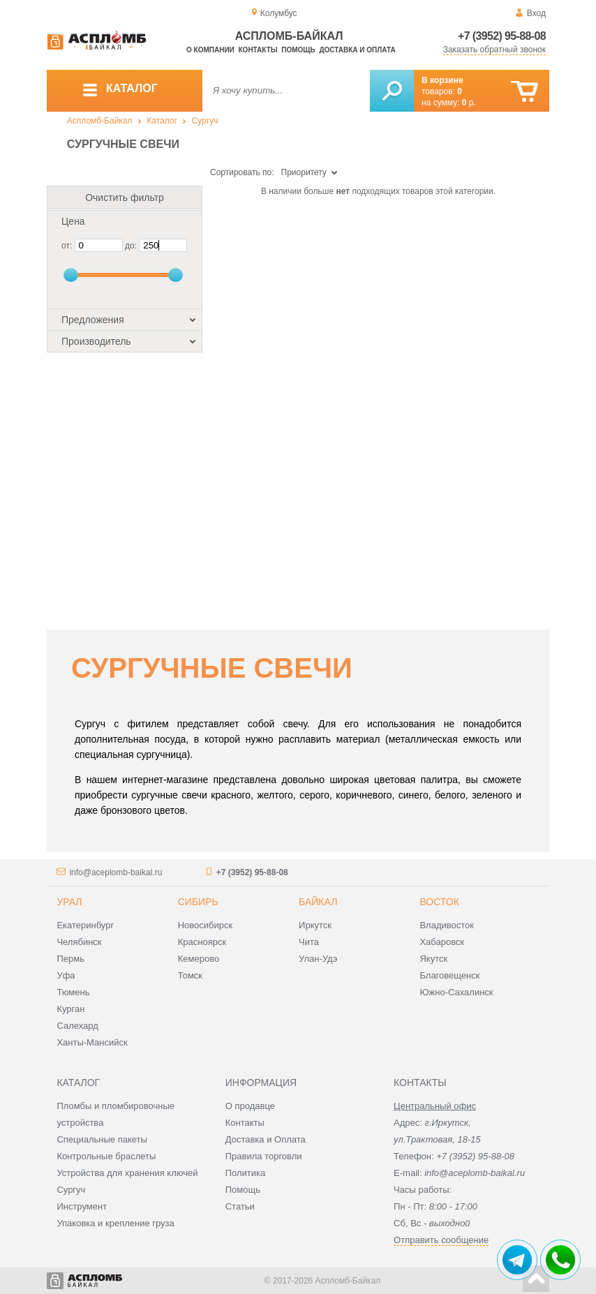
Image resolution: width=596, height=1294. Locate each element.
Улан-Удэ (318, 958)
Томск (190, 975)
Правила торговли (263, 1156)
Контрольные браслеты (106, 1156)
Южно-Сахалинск (456, 992)
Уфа (66, 975)
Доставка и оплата (357, 50)
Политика (245, 1173)
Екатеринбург (85, 925)
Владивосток (446, 925)
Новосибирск (205, 925)
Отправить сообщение (441, 1240)
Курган (70, 1009)
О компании (210, 50)
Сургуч (205, 121)
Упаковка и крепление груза (115, 1223)
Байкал (318, 901)
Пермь (70, 958)
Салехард (77, 1025)
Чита (309, 942)
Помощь (298, 50)
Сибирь (198, 901)
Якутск (433, 958)
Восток (439, 901)
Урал (69, 901)
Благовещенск (449, 975)
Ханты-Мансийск (92, 1042)
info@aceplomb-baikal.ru (115, 872)
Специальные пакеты (102, 1139)
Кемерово (198, 958)
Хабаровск (441, 942)
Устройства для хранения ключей (127, 1173)
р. (469, 102)
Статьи (240, 1206)
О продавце (250, 1106)
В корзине (442, 80)
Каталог (162, 121)
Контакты (258, 50)
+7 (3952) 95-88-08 (502, 36)
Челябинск (79, 942)
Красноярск (202, 942)
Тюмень (73, 992)
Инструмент (82, 1206)
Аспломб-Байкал (100, 121)
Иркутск (315, 925)
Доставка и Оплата (265, 1139)
